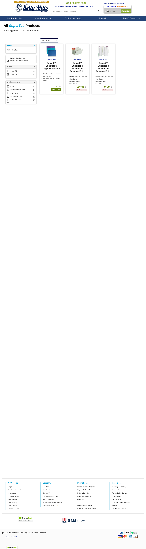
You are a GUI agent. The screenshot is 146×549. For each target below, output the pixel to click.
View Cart (126, 11)
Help (91, 6)
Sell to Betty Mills (49, 499)
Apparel (102, 18)
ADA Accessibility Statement (52, 502)
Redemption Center (84, 496)
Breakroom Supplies (119, 509)
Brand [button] (9, 67)
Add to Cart (56, 89)
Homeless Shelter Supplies (86, 508)
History (75, 6)
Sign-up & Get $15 (83, 490)
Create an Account (117, 3)
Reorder (82, 6)
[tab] (21, 45)
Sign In (106, 3)
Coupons (80, 499)
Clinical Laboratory (73, 18)
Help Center (47, 490)
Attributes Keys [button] (13, 82)
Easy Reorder (13, 499)
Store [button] (9, 46)
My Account (59, 6)
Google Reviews (48, 506)
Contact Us (46, 493)
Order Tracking (13, 506)
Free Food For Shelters (85, 505)
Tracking (68, 6)
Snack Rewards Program (86, 487)
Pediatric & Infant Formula (121, 502)
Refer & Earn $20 (83, 493)
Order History (12, 502)
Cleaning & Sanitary (44, 18)
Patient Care (116, 496)
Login (10, 487)
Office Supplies (12, 50)
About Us (46, 487)
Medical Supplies (14, 18)
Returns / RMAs (13, 509)
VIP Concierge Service (50, 496)
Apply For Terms (13, 496)
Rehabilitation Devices (119, 493)
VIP (87, 6)
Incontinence (116, 499)
